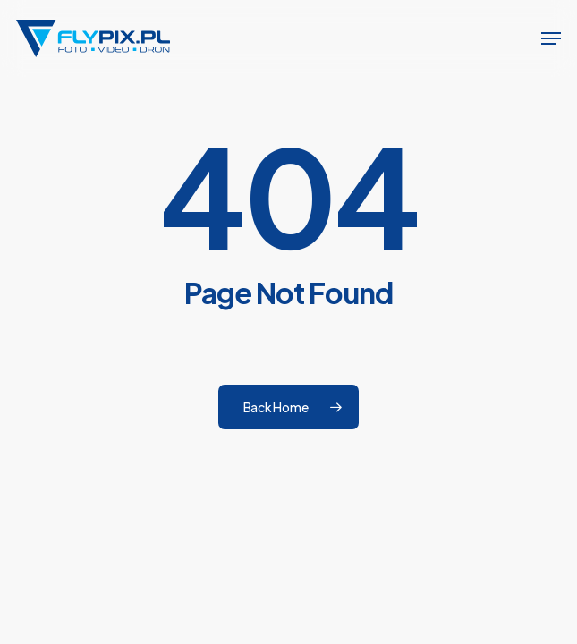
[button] (551, 38)
